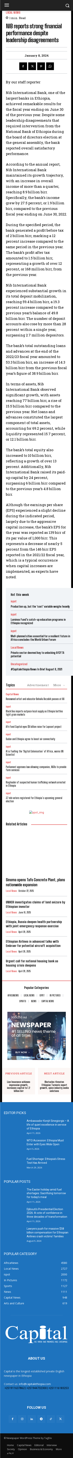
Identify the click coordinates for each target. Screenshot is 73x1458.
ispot (14, 601)
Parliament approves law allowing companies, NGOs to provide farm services (36, 768)
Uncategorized (19, 664)
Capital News (12, 694)
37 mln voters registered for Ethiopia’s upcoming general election (34, 799)
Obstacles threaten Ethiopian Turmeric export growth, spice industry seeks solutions (54, 1086)
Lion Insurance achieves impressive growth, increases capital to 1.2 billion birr (18, 1086)
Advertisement (38, 685)
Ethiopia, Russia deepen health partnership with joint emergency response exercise (34, 924)
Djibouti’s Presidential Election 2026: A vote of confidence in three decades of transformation (47, 1213)
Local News (13, 12)
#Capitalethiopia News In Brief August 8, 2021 (36, 669)
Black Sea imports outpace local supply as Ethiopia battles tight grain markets (34, 713)
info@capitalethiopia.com (35, 1384)
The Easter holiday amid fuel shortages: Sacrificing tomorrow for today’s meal (46, 1193)
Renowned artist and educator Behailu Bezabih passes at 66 (35, 699)
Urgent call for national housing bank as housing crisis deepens (32, 963)
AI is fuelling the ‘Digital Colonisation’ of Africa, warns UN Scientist (34, 753)
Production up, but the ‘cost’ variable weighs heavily (40, 606)
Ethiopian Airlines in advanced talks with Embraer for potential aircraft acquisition (33, 943)
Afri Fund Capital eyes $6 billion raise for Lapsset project (34, 726)
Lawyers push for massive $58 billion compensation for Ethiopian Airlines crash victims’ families (47, 1232)
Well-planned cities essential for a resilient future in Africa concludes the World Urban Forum (40, 637)
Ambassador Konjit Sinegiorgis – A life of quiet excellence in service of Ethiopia (48, 1124)
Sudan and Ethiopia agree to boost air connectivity (30, 739)
